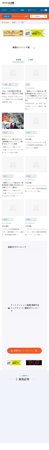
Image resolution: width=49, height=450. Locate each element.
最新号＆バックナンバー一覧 (25, 350)
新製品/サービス (7, 132)
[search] (45, 16)
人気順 (30, 59)
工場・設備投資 (44, 10)
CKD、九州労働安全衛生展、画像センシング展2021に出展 (12, 92)
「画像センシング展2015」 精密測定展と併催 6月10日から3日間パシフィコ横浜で (12, 185)
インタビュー (13, 10)
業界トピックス (32, 10)
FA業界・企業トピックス (10, 84)
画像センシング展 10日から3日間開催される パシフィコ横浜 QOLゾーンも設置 (12, 141)
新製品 (22, 10)
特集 (28, 84)
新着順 (18, 59)
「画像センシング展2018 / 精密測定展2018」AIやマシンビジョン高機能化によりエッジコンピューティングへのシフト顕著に (36, 95)
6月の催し (29, 139)
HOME (4, 10)
